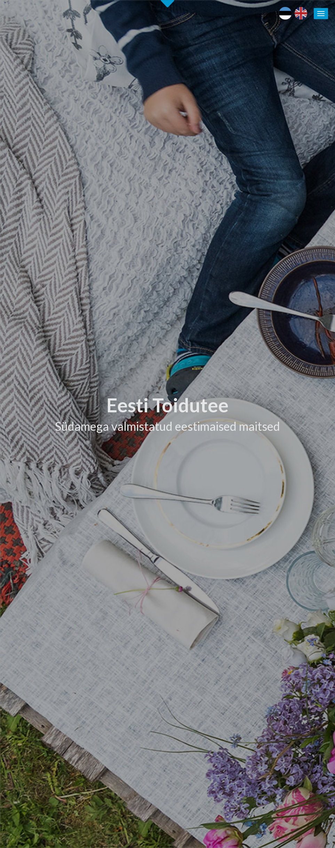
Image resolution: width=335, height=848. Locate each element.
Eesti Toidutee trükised (215, 631)
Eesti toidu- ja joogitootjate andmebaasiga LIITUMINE (219, 607)
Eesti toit (273, 582)
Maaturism (274, 591)
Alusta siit (23, 533)
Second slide (167, 3)
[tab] (253, 309)
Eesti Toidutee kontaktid (217, 623)
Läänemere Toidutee (285, 607)
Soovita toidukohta (211, 647)
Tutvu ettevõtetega (210, 338)
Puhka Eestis (277, 599)
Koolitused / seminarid (215, 639)
